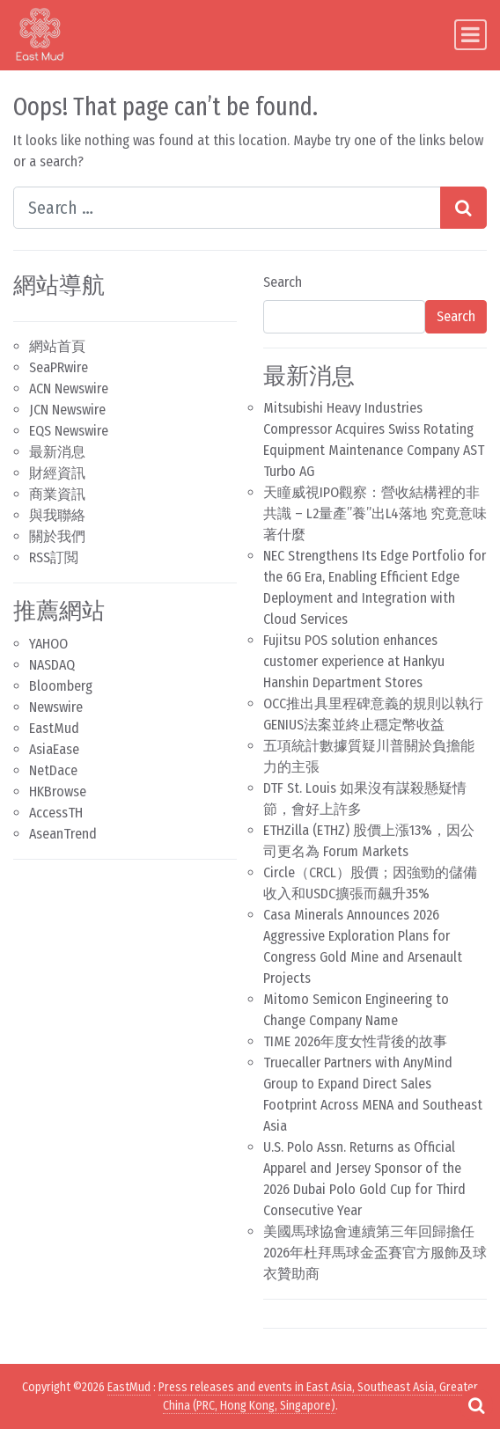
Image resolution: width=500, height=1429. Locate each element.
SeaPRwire (58, 367)
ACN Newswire (68, 388)
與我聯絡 (57, 515)
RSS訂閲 (53, 557)
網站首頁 (57, 346)
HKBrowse (57, 791)
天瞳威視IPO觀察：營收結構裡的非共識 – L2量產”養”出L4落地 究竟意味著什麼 (375, 513)
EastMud (54, 728)
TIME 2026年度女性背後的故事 (355, 1041)
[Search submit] (463, 208)
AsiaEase (54, 749)
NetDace (53, 770)
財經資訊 (57, 473)
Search (282, 282)
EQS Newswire (68, 430)
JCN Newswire (67, 409)
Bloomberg (60, 686)
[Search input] (227, 208)
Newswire (56, 707)
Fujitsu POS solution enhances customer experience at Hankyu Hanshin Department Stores (354, 661)
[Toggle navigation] (470, 34)
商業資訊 (57, 494)
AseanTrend (63, 833)
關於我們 (57, 536)
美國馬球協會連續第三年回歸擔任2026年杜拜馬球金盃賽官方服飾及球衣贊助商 (375, 1252)
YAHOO (48, 643)
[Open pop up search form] (476, 1405)
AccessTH (56, 812)
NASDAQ (52, 664)
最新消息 (57, 451)
